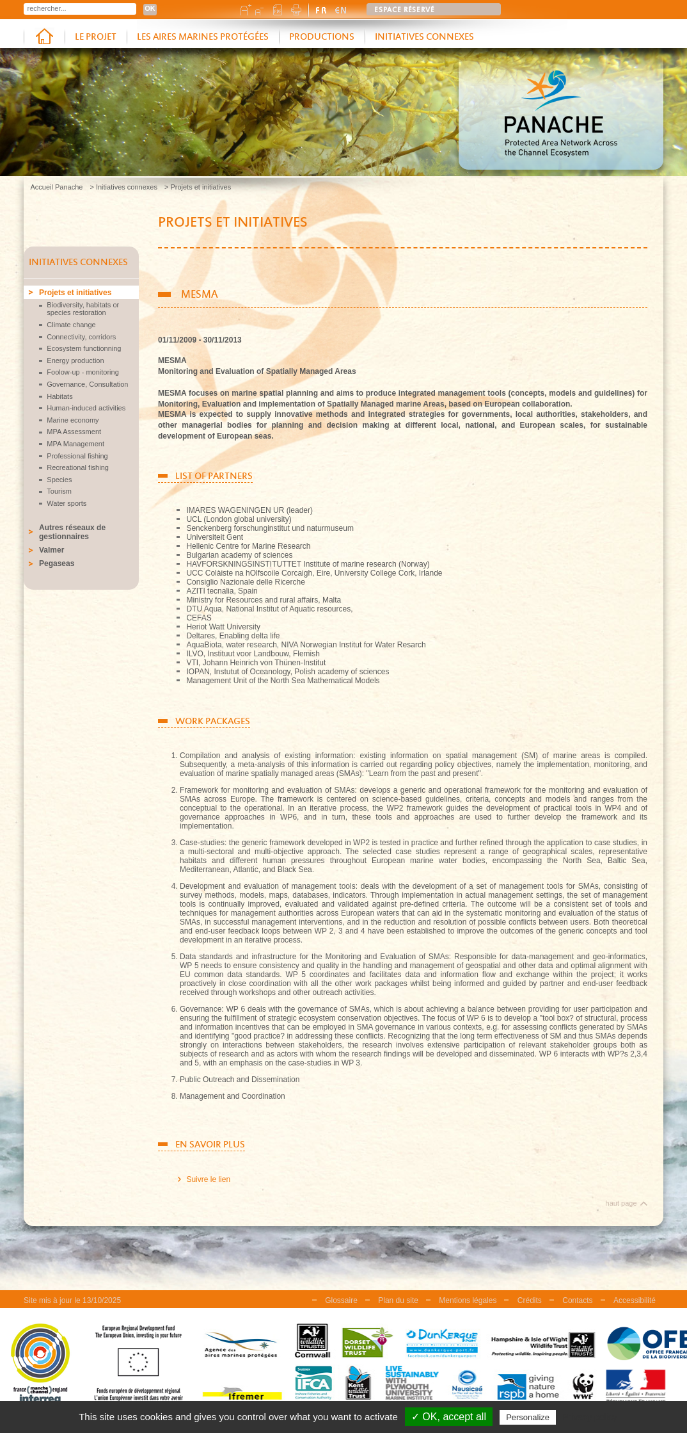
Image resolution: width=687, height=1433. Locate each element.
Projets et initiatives (75, 292)
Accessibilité (634, 1300)
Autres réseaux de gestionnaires (72, 532)
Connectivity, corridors (81, 337)
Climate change (71, 324)
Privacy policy (589, 1417)
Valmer (51, 550)
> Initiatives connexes (123, 187)
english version (341, 9)
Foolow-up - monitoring (83, 372)
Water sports (66, 503)
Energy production (75, 360)
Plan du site (398, 1300)
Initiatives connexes (424, 37)
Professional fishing (77, 456)
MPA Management (75, 444)
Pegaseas (56, 563)
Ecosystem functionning (84, 348)
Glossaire (341, 1300)
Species (59, 479)
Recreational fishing (78, 467)
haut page (621, 1203)
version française (321, 9)
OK (150, 8)
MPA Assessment (74, 431)
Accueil (44, 37)
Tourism (59, 491)
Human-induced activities (86, 408)
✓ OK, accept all (448, 1416)
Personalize (527, 1417)
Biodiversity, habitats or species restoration (83, 308)
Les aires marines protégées (203, 37)
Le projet (95, 37)
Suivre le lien (208, 1179)
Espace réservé (404, 10)
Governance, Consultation (87, 384)
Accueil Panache (57, 187)
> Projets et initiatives (197, 187)
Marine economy (73, 420)
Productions (321, 37)
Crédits (529, 1300)
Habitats (59, 396)
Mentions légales (467, 1300)
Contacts (577, 1300)
